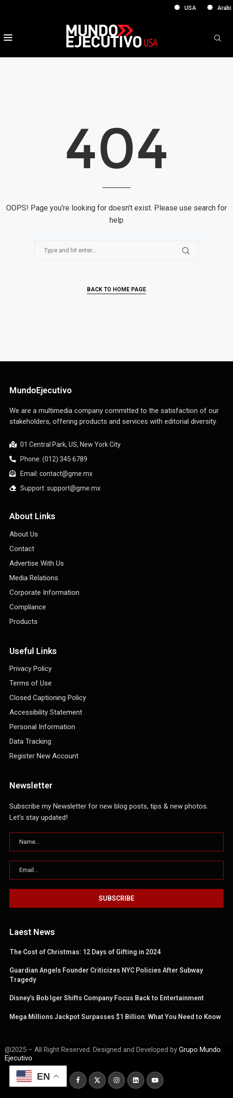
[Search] (217, 38)
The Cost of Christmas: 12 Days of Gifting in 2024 (85, 952)
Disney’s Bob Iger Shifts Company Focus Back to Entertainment (106, 998)
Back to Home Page (116, 289)
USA (208, 8)
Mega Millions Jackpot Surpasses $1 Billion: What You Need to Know (115, 1016)
